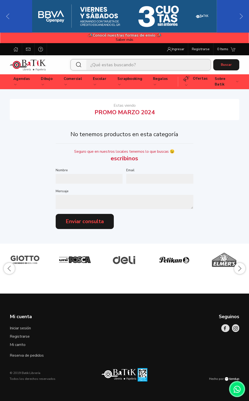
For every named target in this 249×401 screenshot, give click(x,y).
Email (130, 170)
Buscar (226, 64)
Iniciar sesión (20, 328)
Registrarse (20, 336)
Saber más (124, 39)
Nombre (62, 170)
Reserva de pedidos (27, 355)
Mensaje (62, 191)
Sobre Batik (227, 81)
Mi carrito (18, 344)
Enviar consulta (85, 221)
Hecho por (224, 379)
